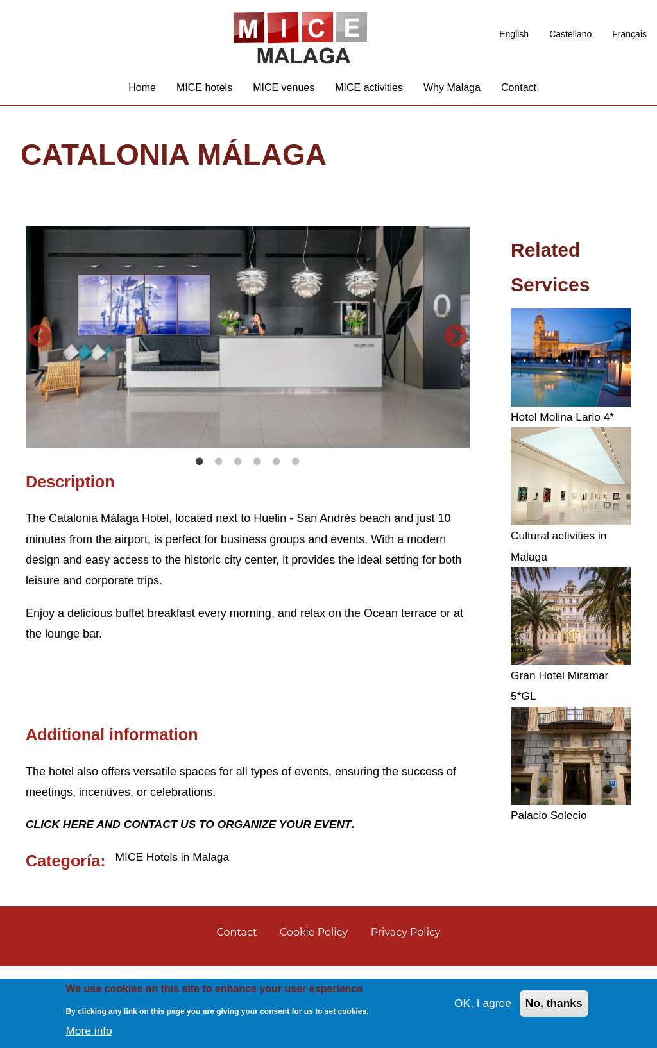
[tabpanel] (248, 342)
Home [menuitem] (142, 92)
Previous (39, 379)
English (514, 34)
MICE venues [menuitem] (283, 92)
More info (89, 1030)
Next (456, 379)
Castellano (570, 34)
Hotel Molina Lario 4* (564, 422)
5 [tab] (276, 542)
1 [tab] (199, 542)
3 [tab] (238, 542)
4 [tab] (257, 542)
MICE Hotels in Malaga (174, 937)
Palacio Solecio (550, 820)
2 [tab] (218, 542)
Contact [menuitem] (518, 92)
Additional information (112, 815)
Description (70, 562)
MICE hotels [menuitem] (204, 92)
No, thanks (553, 1003)
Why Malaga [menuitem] (452, 92)
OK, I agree (479, 1003)
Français (629, 34)
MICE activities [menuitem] (369, 92)
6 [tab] (295, 542)
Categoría (63, 942)
